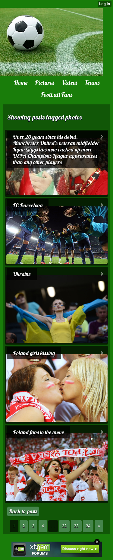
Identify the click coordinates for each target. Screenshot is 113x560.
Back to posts (23, 511)
